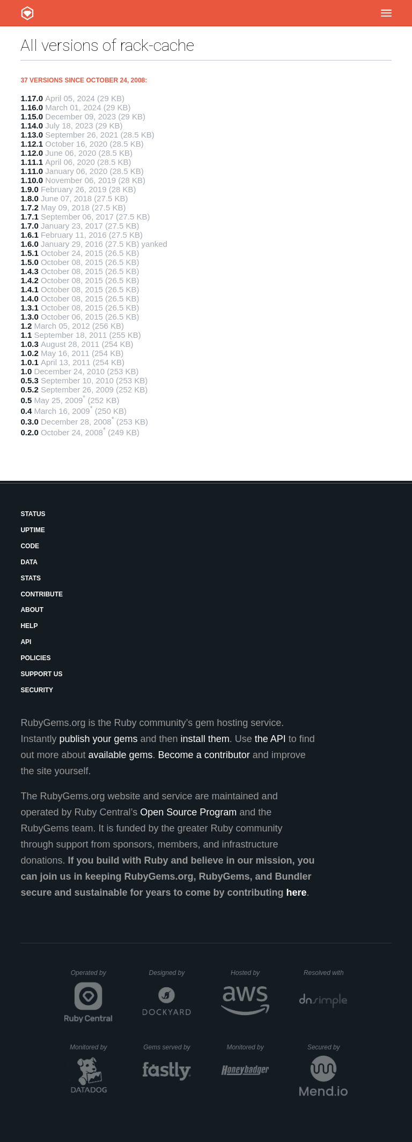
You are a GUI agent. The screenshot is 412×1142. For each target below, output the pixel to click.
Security (36, 690)
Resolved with (326, 973)
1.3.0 (29, 316)
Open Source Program (188, 812)
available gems (121, 755)
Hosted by (250, 973)
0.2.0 (29, 432)
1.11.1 (31, 162)
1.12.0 (31, 152)
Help (29, 626)
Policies (35, 658)
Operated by (92, 976)
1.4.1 (29, 289)
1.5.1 (29, 253)
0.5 (26, 400)
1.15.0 (31, 116)
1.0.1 (29, 362)
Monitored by (91, 1047)
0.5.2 (29, 389)
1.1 (26, 334)
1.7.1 (29, 216)
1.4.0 (29, 298)
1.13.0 (31, 134)
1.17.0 (31, 98)
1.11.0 (31, 171)
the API (270, 738)
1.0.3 (29, 344)
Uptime (32, 530)
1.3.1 (29, 307)
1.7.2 (29, 207)
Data (29, 562)
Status (32, 514)
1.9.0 (29, 189)
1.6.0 (29, 243)
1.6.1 (29, 234)
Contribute (41, 594)
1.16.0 (31, 107)
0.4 (26, 410)
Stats (30, 578)
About (31, 610)
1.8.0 (29, 198)
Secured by (327, 1047)
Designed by (170, 973)
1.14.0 (31, 125)
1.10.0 (31, 180)
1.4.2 (29, 280)
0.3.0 (29, 421)
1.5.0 (29, 262)
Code (29, 546)
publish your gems (98, 738)
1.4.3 (29, 271)
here (296, 892)
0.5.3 (29, 380)
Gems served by (167, 1047)
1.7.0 (29, 225)
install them (205, 738)
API (25, 642)
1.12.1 (31, 143)
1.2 (26, 325)
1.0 (26, 371)
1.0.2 (29, 353)
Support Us (41, 674)
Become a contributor (204, 755)
